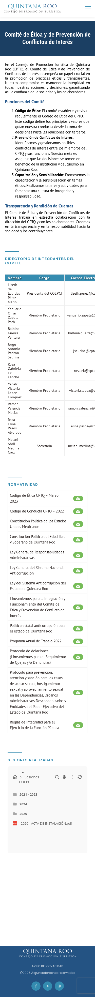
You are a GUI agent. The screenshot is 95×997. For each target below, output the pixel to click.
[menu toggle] (88, 8)
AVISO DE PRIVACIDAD (47, 966)
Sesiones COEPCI (35, 772)
